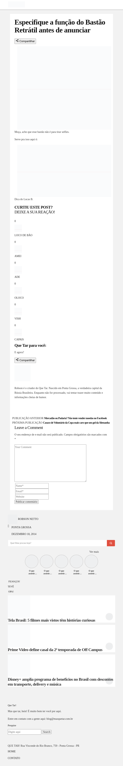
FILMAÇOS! (14, 581)
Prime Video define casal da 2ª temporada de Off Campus (55, 649)
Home (12, 751)
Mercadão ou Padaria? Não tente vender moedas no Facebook (75, 418)
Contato (14, 758)
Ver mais (94, 551)
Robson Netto (24, 383)
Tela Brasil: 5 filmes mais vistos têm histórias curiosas (51, 620)
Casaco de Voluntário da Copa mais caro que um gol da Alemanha (76, 422)
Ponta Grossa (21, 527)
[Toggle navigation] (4, 4)
